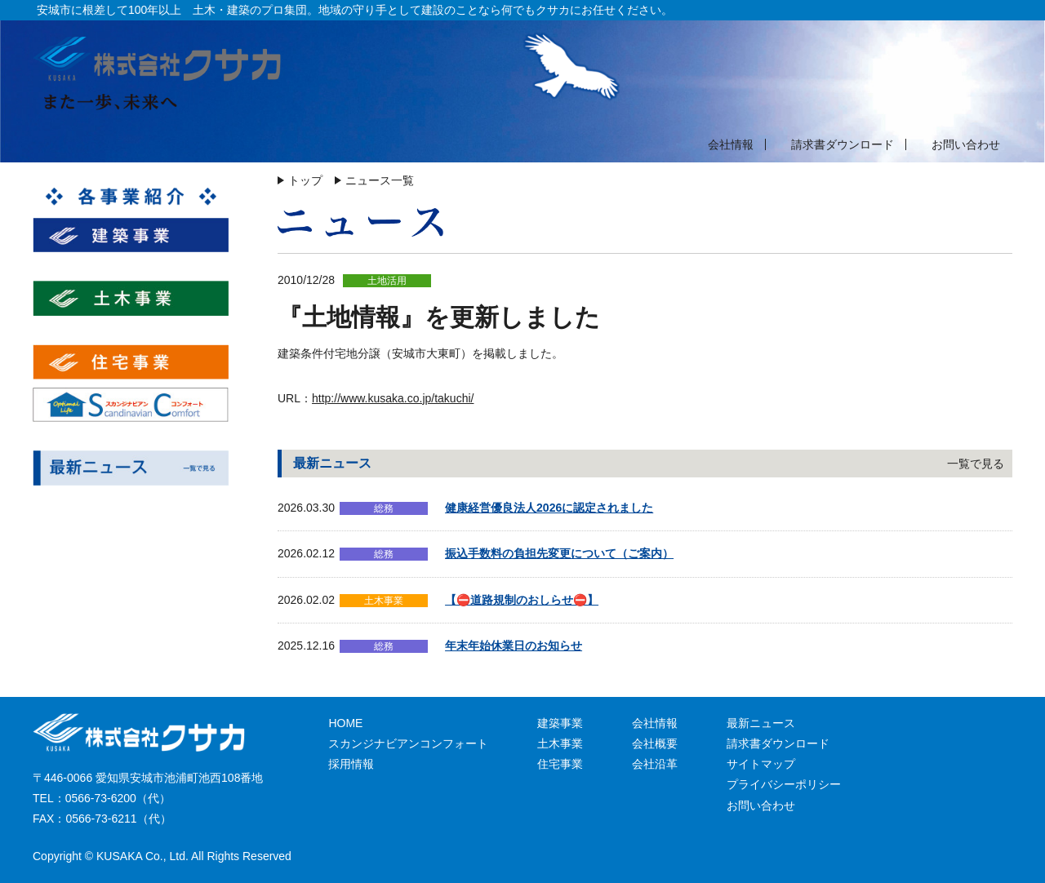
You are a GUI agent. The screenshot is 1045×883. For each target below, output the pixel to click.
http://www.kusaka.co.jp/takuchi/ (393, 398)
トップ (305, 180)
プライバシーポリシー (784, 784)
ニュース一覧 (379, 180)
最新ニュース (761, 723)
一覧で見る (975, 463)
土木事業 (560, 743)
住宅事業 (560, 763)
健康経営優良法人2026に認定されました (549, 507)
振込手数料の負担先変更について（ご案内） (559, 553)
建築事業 (560, 723)
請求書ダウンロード (842, 144)
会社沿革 (655, 763)
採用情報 (351, 763)
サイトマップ (761, 763)
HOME (345, 723)
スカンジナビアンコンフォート (408, 743)
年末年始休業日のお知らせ (513, 645)
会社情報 (731, 144)
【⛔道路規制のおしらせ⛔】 (521, 599)
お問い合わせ (966, 144)
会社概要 (655, 743)
